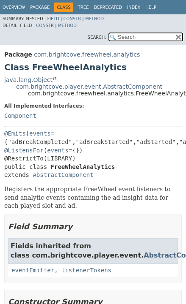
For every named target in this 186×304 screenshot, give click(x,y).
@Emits (15, 133)
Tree (83, 7)
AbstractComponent (63, 174)
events (40, 133)
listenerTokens (86, 270)
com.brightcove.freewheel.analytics (87, 54)
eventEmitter (32, 270)
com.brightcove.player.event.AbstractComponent (89, 86)
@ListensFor (24, 150)
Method (94, 18)
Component (20, 115)
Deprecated (108, 7)
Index (133, 7)
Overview (14, 7)
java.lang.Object (28, 79)
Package (40, 7)
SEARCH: (97, 37)
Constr (72, 18)
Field (53, 18)
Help (150, 7)
